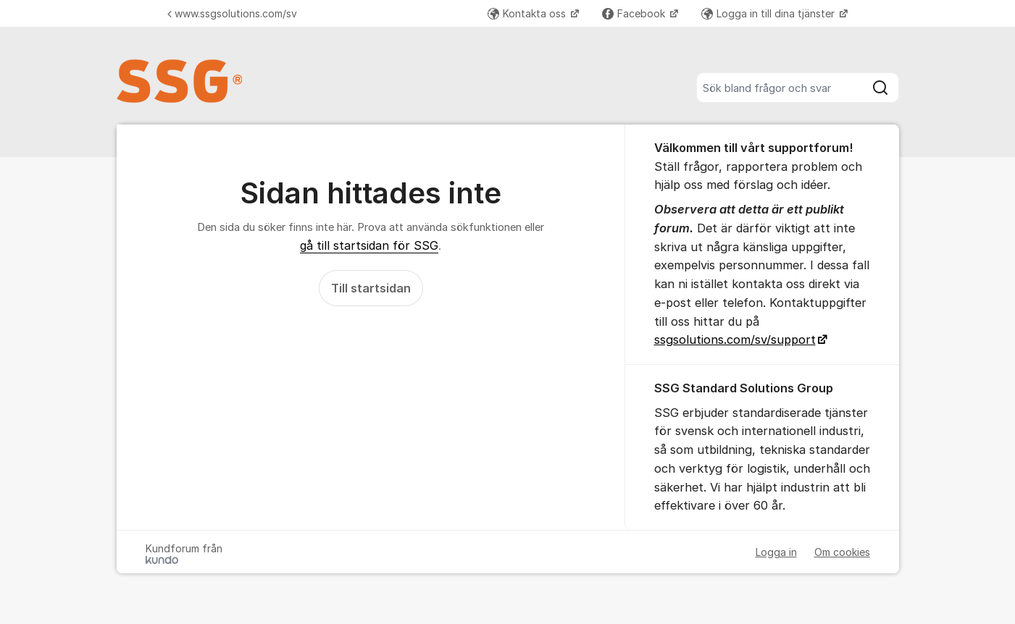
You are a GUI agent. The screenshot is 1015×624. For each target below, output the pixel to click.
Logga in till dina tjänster (769, 13)
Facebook (635, 13)
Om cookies (842, 552)
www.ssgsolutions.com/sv (232, 13)
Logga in (776, 552)
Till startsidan (371, 288)
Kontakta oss (528, 13)
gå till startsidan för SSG (369, 245)
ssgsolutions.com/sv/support (735, 339)
